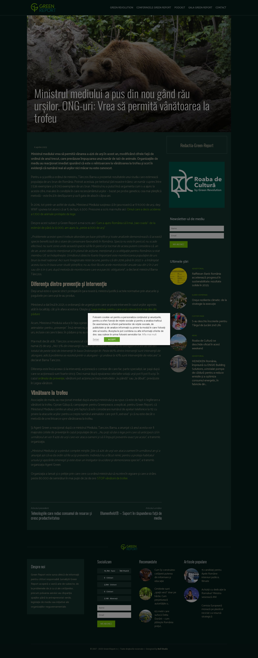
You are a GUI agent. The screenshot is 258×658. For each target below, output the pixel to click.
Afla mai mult (149, 334)
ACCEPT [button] (112, 339)
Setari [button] (96, 339)
